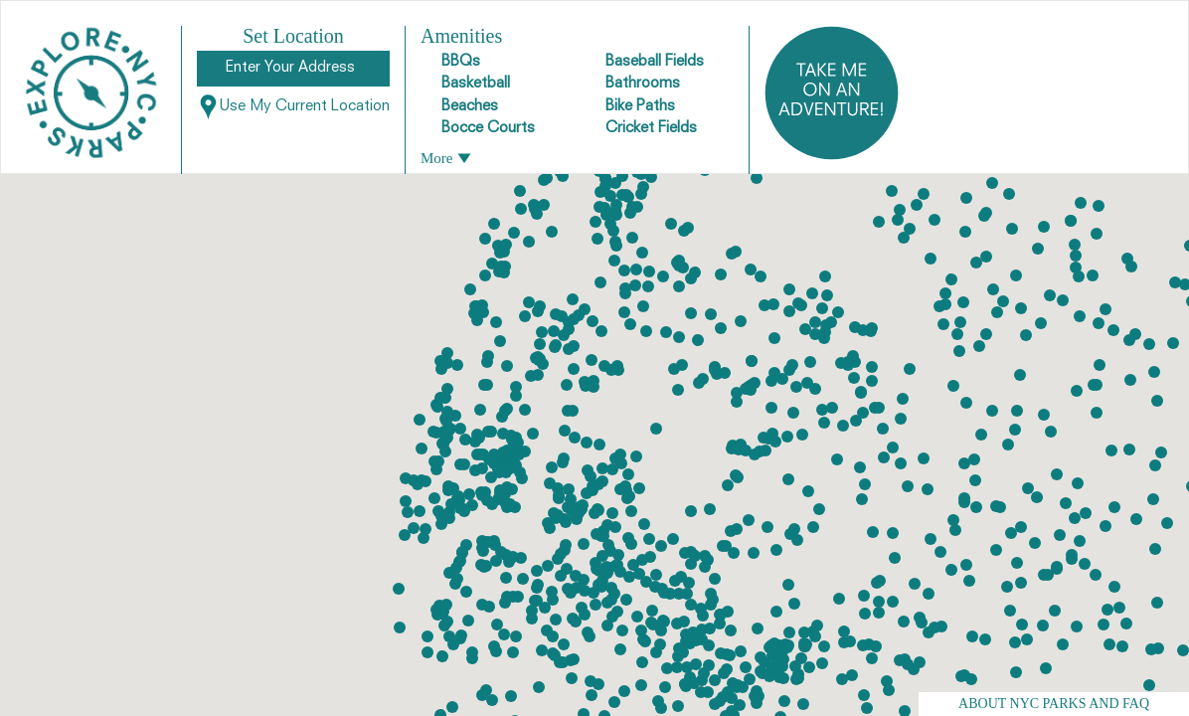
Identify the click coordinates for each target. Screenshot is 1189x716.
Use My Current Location (293, 106)
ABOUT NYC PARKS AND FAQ (1053, 703)
